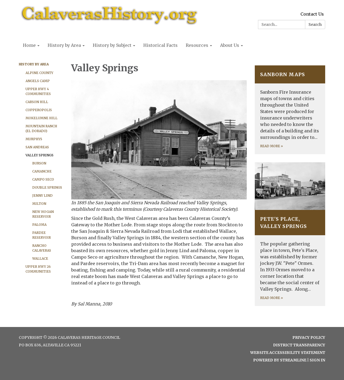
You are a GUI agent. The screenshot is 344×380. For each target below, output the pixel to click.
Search (315, 24)
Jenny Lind (42, 195)
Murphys (34, 139)
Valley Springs (39, 155)
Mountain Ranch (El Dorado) (41, 128)
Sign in (317, 360)
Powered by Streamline (279, 360)
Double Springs (47, 187)
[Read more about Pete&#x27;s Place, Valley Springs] (290, 234)
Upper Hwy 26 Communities (38, 269)
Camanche (42, 171)
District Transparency (299, 345)
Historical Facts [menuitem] (160, 45)
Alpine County (39, 73)
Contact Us (312, 14)
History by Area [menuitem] (64, 45)
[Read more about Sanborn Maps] (290, 109)
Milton (39, 204)
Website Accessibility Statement (287, 352)
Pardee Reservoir (41, 235)
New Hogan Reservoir (43, 214)
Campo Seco (43, 179)
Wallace (40, 258)
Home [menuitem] (29, 45)
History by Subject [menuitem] (112, 45)
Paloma (39, 225)
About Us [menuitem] (229, 45)
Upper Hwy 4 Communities (38, 91)
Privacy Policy (308, 337)
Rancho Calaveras (41, 248)
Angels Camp (38, 81)
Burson (39, 163)
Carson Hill (37, 102)
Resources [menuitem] (197, 45)
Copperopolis (39, 110)
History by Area (34, 64)
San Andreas (37, 147)
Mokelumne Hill (42, 118)
